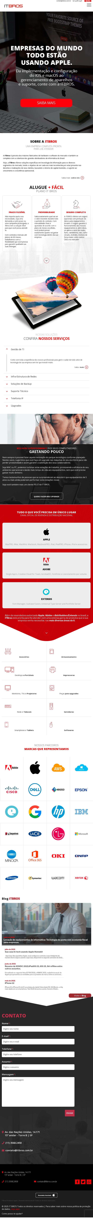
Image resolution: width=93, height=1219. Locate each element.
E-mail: (6, 1037)
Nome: (6, 1024)
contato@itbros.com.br (64, 1)
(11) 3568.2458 (77, 1)
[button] (12, 1215)
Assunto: (7, 1063)
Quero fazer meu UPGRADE (46, 499)
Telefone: (7, 1050)
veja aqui (15, 1210)
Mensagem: (8, 1075)
